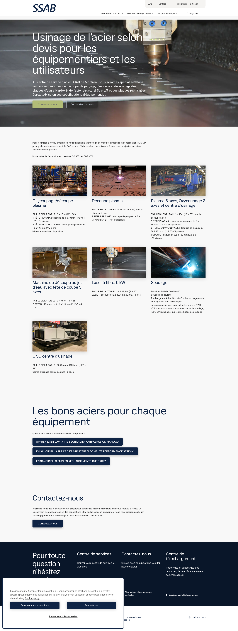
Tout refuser (90, 605)
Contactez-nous (48, 104)
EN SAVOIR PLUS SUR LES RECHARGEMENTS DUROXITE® (71, 461)
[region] (63, 603)
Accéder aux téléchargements (182, 595)
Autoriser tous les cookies (36, 605)
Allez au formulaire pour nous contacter (136, 593)
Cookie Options (197, 617)
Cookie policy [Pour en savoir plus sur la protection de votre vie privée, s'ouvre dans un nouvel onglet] (32, 598)
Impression (125, 620)
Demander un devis (82, 104)
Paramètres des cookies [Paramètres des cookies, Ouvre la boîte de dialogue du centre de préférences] (63, 616)
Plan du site (125, 617)
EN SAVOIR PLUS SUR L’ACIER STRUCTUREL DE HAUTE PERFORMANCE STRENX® (85, 451)
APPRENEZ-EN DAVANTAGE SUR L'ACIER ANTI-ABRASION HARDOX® (77, 441)
